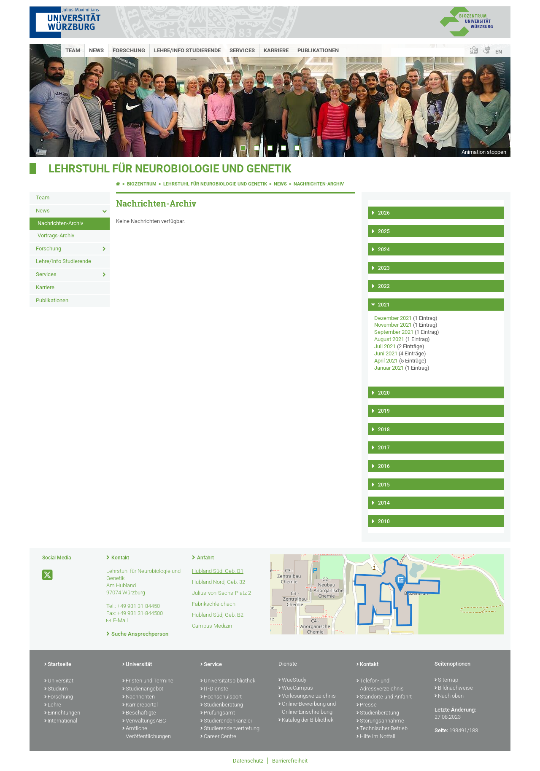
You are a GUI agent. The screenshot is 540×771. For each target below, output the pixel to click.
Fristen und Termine (147, 681)
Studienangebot (142, 689)
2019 (384, 411)
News (96, 50)
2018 (384, 430)
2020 (384, 393)
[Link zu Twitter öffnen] (48, 575)
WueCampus (295, 688)
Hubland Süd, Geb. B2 (217, 615)
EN (498, 51)
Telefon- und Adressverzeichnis (380, 685)
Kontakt (120, 558)
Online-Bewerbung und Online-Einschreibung (307, 708)
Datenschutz (248, 761)
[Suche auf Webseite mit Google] (427, 52)
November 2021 (393, 325)
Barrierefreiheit (290, 761)
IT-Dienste (214, 689)
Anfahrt (205, 558)
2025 (384, 231)
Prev (44, 100)
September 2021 (393, 332)
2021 (384, 305)
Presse (366, 705)
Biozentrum (142, 184)
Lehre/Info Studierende (187, 50)
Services (242, 50)
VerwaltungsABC (144, 721)
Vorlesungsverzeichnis (307, 696)
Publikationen (318, 50)
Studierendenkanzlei (226, 721)
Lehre (52, 705)
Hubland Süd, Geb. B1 (217, 571)
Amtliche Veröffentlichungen (146, 733)
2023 (384, 268)
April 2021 (386, 360)
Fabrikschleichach (213, 604)
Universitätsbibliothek (227, 681)
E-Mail (120, 620)
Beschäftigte (139, 713)
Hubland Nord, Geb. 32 (218, 582)
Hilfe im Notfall (375, 737)
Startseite (57, 665)
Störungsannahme (380, 721)
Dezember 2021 (393, 318)
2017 (384, 448)
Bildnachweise (454, 688)
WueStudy (292, 680)
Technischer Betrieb (382, 729)
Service (211, 665)
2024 (384, 250)
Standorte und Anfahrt (384, 697)
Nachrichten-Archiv (60, 223)
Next (495, 100)
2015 (384, 485)
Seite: (441, 730)
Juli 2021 (385, 346)
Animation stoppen (484, 152)
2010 (384, 521)
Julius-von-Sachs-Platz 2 (221, 593)
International (60, 721)
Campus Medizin (212, 626)
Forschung (129, 50)
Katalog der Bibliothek (305, 720)
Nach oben (449, 696)
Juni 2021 (385, 353)
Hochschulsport (221, 697)
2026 (384, 213)
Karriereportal (140, 705)
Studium (56, 689)
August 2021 (389, 339)
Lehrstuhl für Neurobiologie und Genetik (170, 168)
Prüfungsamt (217, 713)
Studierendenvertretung (229, 729)
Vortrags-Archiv (56, 235)
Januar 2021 (389, 368)
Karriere (276, 50)
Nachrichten (138, 697)
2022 (384, 286)
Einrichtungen (62, 713)
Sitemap (446, 680)
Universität (58, 681)
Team (72, 50)
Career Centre (218, 737)
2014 (384, 503)
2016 (384, 466)
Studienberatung (221, 705)
